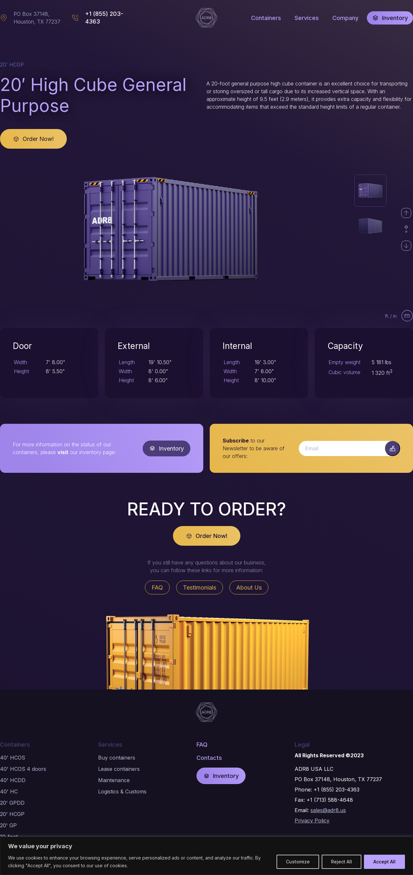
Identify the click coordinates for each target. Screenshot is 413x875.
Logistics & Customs (122, 791)
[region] (206, 856)
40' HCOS (12, 757)
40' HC (9, 791)
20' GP (8, 825)
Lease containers (119, 769)
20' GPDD (12, 803)
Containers (15, 744)
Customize (298, 861)
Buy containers (116, 757)
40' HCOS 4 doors (23, 769)
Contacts (209, 757)
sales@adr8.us (328, 810)
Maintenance (114, 780)
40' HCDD (12, 780)
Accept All (384, 861)
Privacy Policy (312, 820)
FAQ (201, 744)
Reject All (341, 861)
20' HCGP (12, 814)
